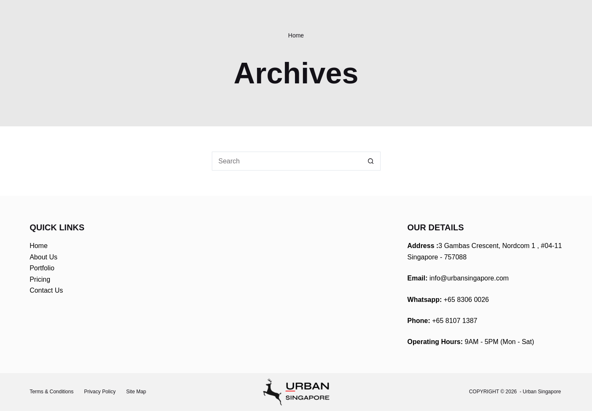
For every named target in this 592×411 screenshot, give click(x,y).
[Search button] (371, 161)
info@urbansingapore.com (469, 278)
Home (39, 245)
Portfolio (42, 268)
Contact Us (46, 290)
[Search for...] (287, 161)
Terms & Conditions (51, 392)
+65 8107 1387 (454, 320)
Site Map (136, 392)
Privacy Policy (100, 392)
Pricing (40, 279)
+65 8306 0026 (466, 299)
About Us (43, 257)
